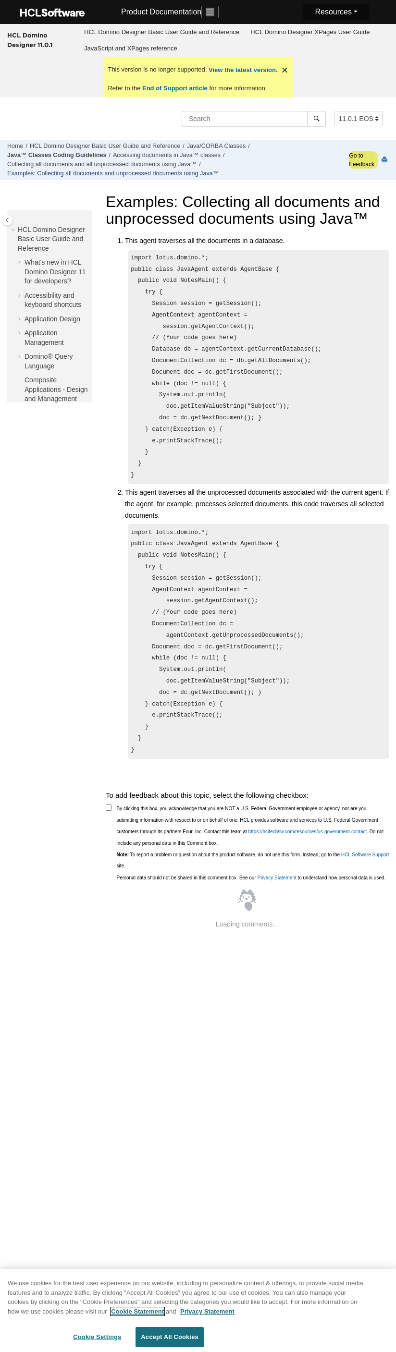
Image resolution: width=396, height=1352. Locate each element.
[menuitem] (162, 32)
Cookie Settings (97, 1341)
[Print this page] (385, 160)
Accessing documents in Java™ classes (167, 155)
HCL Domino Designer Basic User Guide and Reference (161, 32)
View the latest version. (242, 69)
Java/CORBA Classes (216, 146)
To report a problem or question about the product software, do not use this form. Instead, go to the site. (253, 898)
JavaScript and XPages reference (130, 48)
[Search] (316, 118)
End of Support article (174, 88)
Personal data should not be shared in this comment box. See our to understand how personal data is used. (251, 916)
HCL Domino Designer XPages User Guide (310, 32)
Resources (333, 12)
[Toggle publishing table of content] (7, 220)
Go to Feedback (361, 160)
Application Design (52, 319)
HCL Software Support (365, 893)
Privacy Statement (276, 916)
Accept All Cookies (169, 1341)
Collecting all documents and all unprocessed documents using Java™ (102, 164)
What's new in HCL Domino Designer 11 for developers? (55, 271)
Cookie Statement (137, 1315)
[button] (14, 230)
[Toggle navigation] (210, 12)
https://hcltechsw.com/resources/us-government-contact (307, 870)
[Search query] (254, 118)
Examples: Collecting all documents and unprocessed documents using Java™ (113, 173)
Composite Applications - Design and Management (56, 389)
